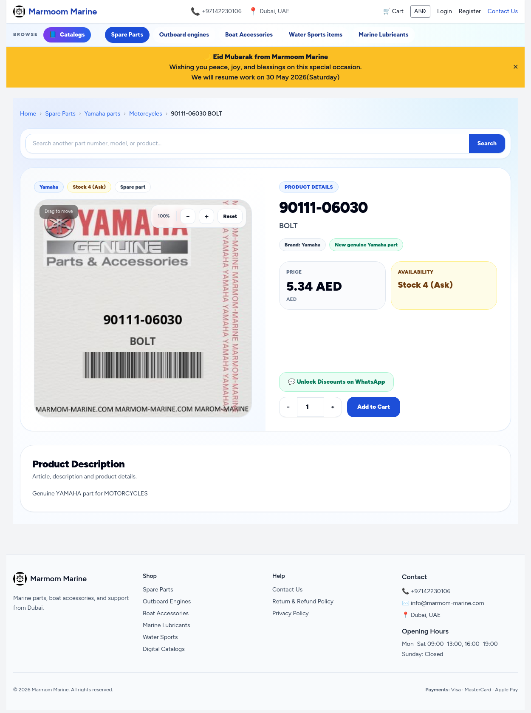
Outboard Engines (167, 601)
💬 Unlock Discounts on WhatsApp (336, 381)
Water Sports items (315, 34)
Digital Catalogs (164, 649)
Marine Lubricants (383, 34)
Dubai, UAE (426, 615)
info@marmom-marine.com (447, 603)
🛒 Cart (393, 11)
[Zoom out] (187, 216)
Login (444, 11)
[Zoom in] (206, 216)
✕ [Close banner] (515, 67)
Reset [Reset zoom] (230, 216)
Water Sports (160, 637)
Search (487, 143)
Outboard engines (184, 34)
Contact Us (503, 11)
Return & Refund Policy (302, 601)
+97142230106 (222, 11)
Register (470, 11)
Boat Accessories (249, 34)
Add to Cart (373, 406)
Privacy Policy (290, 613)
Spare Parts (127, 34)
